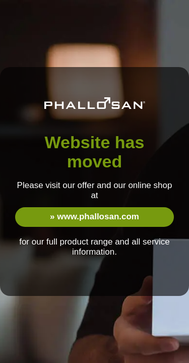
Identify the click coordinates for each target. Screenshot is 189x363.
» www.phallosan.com (94, 216)
